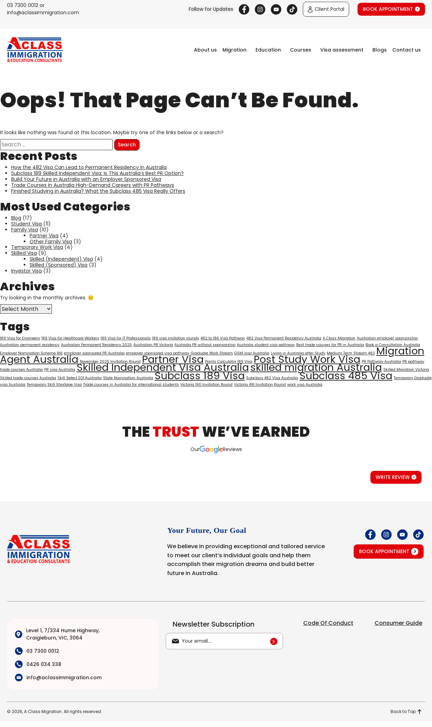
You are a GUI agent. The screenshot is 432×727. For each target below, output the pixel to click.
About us (205, 49)
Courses (300, 49)
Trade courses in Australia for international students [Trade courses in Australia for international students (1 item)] (131, 384)
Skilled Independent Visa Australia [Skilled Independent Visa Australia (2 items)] (163, 367)
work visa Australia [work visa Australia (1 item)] (304, 384)
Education (268, 49)
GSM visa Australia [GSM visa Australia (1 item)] (251, 353)
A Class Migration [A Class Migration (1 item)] (339, 338)
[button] (236, 50)
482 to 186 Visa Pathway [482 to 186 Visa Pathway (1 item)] (223, 338)
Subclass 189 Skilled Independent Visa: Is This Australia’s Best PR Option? (97, 173)
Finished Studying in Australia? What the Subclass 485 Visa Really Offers (98, 191)
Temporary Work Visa (37, 247)
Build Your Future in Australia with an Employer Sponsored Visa (86, 179)
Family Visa (24, 229)
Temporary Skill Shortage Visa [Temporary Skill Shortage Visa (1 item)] (54, 384)
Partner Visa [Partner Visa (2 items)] (173, 359)
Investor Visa (26, 270)
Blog (16, 217)
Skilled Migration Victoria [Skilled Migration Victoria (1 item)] (406, 369)
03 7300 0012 (22, 5)
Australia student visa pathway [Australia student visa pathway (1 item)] (266, 344)
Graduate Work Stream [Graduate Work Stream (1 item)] (212, 353)
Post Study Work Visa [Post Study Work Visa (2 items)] (307, 359)
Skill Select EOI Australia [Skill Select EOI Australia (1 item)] (79, 378)
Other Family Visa (51, 241)
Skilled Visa (24, 253)
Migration (234, 49)
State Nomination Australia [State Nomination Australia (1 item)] (128, 378)
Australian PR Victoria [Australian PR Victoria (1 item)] (153, 344)
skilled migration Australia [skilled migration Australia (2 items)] (316, 367)
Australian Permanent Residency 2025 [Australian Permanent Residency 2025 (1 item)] (96, 344)
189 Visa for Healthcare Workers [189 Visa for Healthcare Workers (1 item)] (70, 338)
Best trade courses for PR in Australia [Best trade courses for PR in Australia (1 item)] (330, 344)
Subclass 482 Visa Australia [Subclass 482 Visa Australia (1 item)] (272, 378)
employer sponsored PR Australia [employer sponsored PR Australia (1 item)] (94, 353)
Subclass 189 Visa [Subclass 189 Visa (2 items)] (200, 375)
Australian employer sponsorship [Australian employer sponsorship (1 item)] (387, 338)
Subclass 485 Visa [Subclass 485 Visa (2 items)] (345, 375)
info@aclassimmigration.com (43, 12)
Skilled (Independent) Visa (61, 258)
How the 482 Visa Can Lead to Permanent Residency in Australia (89, 167)
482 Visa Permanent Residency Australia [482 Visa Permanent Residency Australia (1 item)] (283, 338)
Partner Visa (44, 235)
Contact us (406, 49)
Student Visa (26, 223)
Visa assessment (341, 49)
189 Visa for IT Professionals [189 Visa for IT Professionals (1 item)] (126, 338)
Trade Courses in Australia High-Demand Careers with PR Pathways (92, 185)
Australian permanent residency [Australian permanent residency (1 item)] (30, 344)
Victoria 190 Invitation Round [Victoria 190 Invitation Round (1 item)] (206, 384)
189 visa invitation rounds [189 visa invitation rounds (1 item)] (175, 338)
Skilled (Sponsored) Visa (58, 264)
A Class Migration (43, 711)
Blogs (379, 49)
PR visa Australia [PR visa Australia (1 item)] (59, 369)
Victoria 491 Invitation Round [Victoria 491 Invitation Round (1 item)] (260, 384)
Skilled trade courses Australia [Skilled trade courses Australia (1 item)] (28, 378)
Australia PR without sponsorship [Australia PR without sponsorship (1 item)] (204, 344)
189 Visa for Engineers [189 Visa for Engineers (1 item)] (20, 338)
